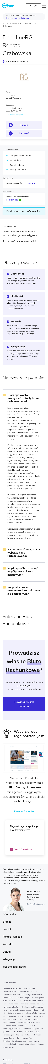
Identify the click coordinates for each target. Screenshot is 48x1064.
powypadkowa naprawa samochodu (24, 1010)
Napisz (24, 124)
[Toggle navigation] (44, 6)
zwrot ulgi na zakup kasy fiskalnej (17, 1035)
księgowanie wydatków (12, 988)
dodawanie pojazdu (15, 1013)
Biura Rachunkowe (10, 23)
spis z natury (34, 1041)
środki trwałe (24, 1019)
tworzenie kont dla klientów (32, 1004)
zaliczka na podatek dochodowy (26, 1032)
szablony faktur (30, 988)
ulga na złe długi (22, 998)
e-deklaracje (24, 991)
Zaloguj (33, 6)
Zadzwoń (24, 133)
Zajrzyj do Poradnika (24, 811)
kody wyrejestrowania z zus (29, 1022)
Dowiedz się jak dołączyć (24, 704)
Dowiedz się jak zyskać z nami (17, 18)
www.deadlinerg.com (14, 114)
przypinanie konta (11, 1007)
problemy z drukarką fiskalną (15, 1025)
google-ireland (10, 1044)
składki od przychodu (27, 1044)
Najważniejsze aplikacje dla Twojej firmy (24, 828)
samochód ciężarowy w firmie (19, 1016)
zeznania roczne (10, 991)
